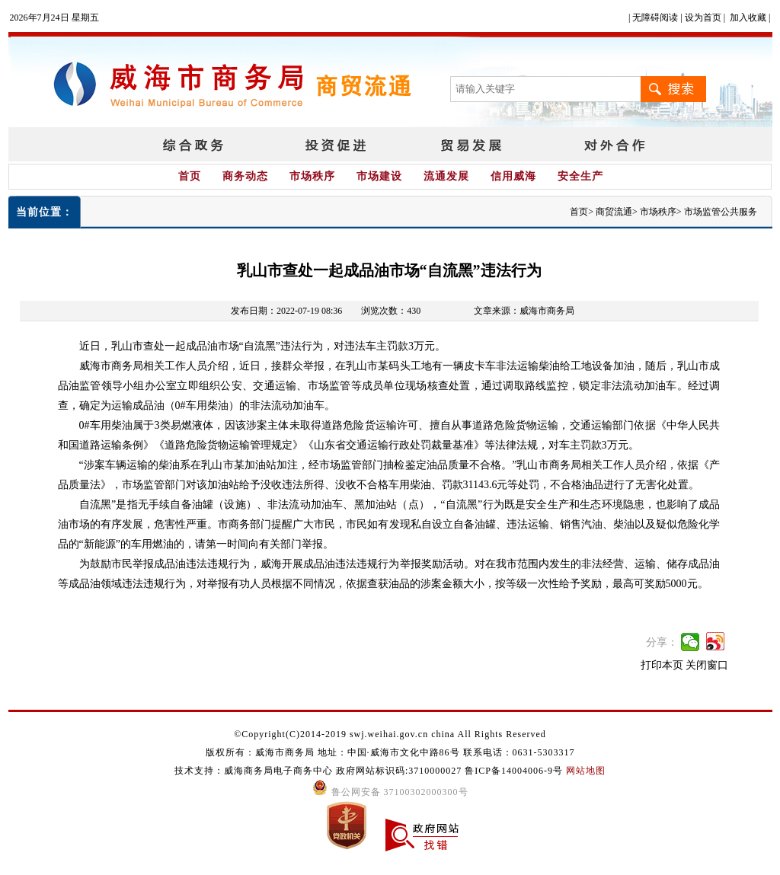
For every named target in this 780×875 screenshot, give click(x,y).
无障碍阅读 (655, 17)
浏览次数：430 (390, 310)
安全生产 (580, 176)
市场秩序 (312, 176)
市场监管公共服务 (720, 211)
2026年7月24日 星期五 (54, 17)
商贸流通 (614, 211)
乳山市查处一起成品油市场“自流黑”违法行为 (389, 270)
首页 (189, 176)
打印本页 (662, 665)
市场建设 (379, 176)
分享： (662, 642)
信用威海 (513, 176)
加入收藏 (748, 17)
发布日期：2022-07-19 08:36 (286, 310)
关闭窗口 (707, 665)
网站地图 (586, 770)
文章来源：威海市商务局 (524, 310)
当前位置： (44, 212)
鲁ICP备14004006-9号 (514, 770)
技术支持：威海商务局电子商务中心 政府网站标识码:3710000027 (319, 770)
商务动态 (245, 176)
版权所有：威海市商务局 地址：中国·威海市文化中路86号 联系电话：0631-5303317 (390, 752)
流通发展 (446, 176)
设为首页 (703, 17)
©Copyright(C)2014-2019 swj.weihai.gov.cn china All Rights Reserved (390, 734)
